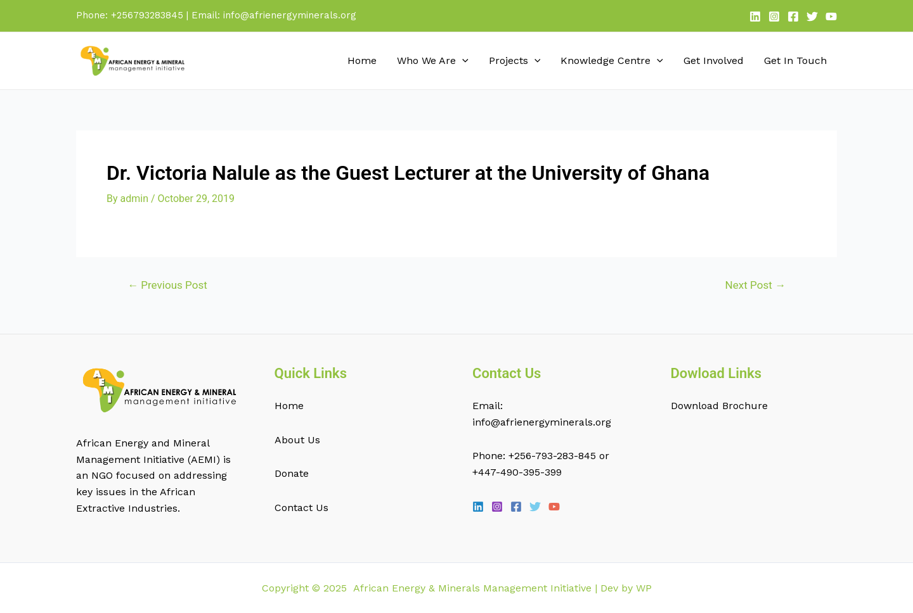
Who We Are (433, 60)
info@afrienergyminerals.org (289, 15)
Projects (515, 60)
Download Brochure (719, 406)
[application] (462, 60)
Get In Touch (795, 60)
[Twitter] (812, 16)
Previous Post (167, 285)
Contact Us (301, 508)
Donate (292, 473)
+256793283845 (147, 15)
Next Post (755, 285)
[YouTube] (831, 16)
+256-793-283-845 (552, 456)
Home (362, 60)
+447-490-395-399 (517, 472)
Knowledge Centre (611, 60)
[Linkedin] (755, 16)
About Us (297, 440)
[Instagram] (774, 16)
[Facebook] (793, 16)
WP (644, 588)
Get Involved (713, 60)
